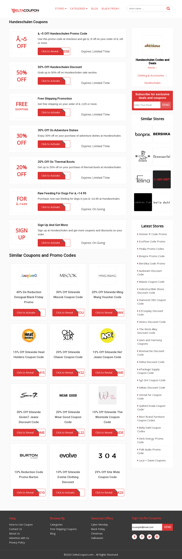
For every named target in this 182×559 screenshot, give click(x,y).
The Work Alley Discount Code (147, 330)
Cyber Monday (99, 524)
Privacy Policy (17, 542)
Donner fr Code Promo (152, 234)
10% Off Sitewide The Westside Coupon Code (107, 417)
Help (12, 518)
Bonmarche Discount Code (150, 352)
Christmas (97, 533)
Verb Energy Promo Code (150, 440)
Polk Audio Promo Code (149, 451)
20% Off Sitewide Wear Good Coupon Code (68, 417)
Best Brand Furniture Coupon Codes (151, 418)
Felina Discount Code (150, 362)
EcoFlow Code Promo (151, 241)
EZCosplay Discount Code (150, 312)
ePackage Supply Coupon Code (148, 371)
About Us (14, 533)
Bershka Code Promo (151, 263)
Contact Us (15, 529)
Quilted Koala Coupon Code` (151, 407)
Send (165, 105)
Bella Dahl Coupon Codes (149, 429)
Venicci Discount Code (151, 322)
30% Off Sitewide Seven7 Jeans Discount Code (29, 417)
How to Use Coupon (21, 524)
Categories (56, 524)
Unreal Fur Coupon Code (149, 396)
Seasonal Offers (102, 518)
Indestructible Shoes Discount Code (150, 290)
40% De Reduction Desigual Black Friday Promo (28, 297)
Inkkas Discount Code (151, 387)
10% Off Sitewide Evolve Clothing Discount (68, 477)
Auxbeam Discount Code (149, 272)
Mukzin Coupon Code (150, 281)
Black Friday (98, 529)
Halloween (97, 538)
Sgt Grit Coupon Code (151, 380)
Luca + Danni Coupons (151, 460)
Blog (52, 533)
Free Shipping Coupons (63, 529)
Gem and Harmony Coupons (149, 341)
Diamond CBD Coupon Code (151, 301)
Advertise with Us (19, 538)
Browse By (57, 518)
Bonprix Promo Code (151, 256)
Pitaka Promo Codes (150, 248)
